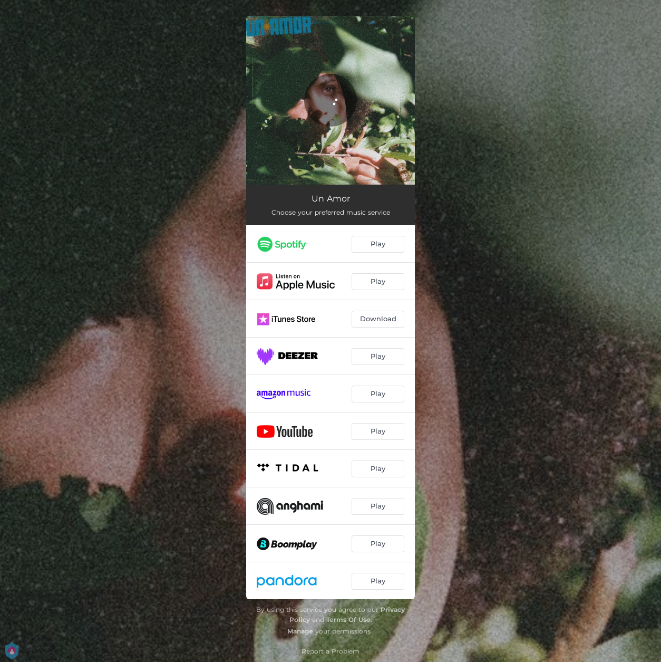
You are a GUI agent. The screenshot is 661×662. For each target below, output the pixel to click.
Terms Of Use (348, 619)
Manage (300, 631)
